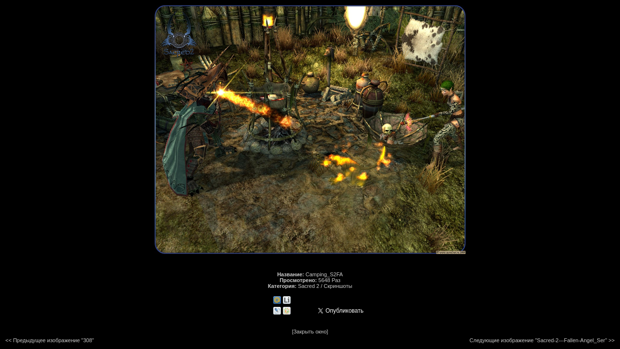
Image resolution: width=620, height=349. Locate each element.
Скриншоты (338, 286)
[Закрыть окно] (310, 331)
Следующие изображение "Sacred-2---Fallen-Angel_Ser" (538, 340)
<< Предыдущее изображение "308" (49, 340)
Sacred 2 (308, 286)
